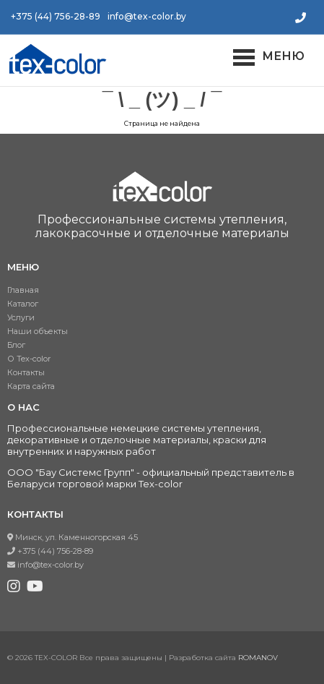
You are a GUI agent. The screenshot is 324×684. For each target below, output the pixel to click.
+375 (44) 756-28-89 (55, 16)
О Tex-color (29, 359)
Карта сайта (31, 386)
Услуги (21, 317)
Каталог (22, 304)
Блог (16, 345)
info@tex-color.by (147, 16)
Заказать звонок (300, 17)
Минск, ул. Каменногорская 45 (72, 537)
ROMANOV (258, 657)
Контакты (26, 372)
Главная (23, 290)
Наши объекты (37, 331)
